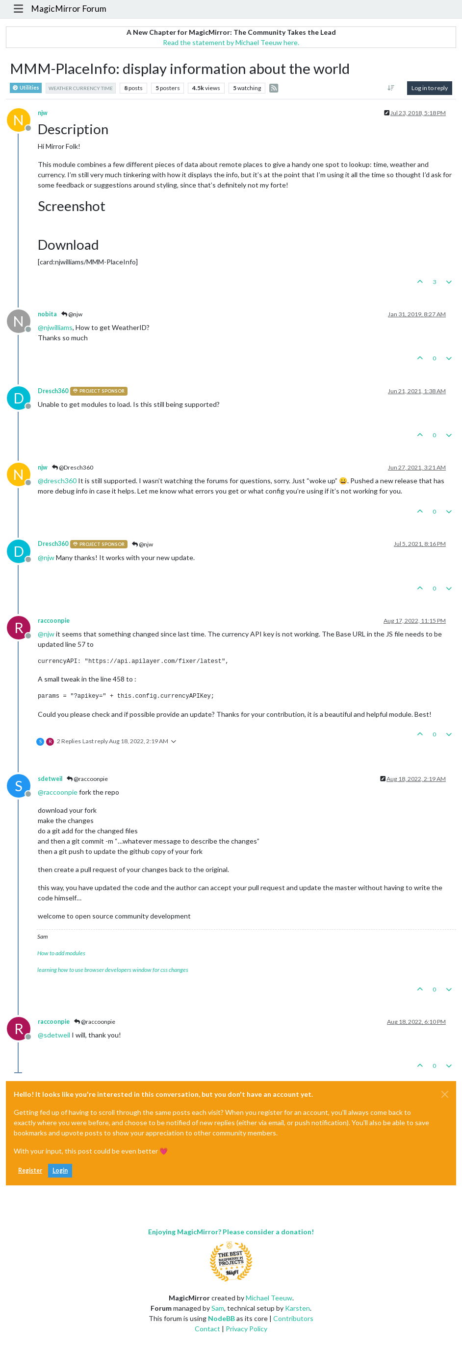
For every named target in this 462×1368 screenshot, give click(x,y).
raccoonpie (54, 620)
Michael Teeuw (269, 1298)
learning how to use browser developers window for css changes (112, 969)
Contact (207, 1328)
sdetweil (50, 778)
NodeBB (221, 1318)
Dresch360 (53, 391)
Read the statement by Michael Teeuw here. (231, 42)
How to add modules (61, 953)
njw (43, 113)
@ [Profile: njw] (46, 557)
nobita (47, 314)
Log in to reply (429, 88)
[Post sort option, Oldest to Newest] (391, 88)
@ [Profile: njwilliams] (55, 327)
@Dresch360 (72, 467)
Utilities (25, 88)
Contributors (293, 1318)
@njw (71, 314)
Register (30, 1170)
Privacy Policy (246, 1328)
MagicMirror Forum (68, 8)
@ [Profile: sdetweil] (54, 1035)
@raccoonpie (87, 778)
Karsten (297, 1308)
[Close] (445, 1094)
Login (60, 1170)
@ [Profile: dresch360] (57, 480)
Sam (217, 1308)
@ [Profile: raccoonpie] (57, 792)
